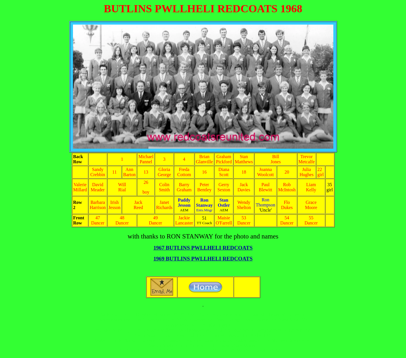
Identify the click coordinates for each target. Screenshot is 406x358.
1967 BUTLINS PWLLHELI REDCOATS (203, 248)
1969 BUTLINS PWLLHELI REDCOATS (203, 259)
